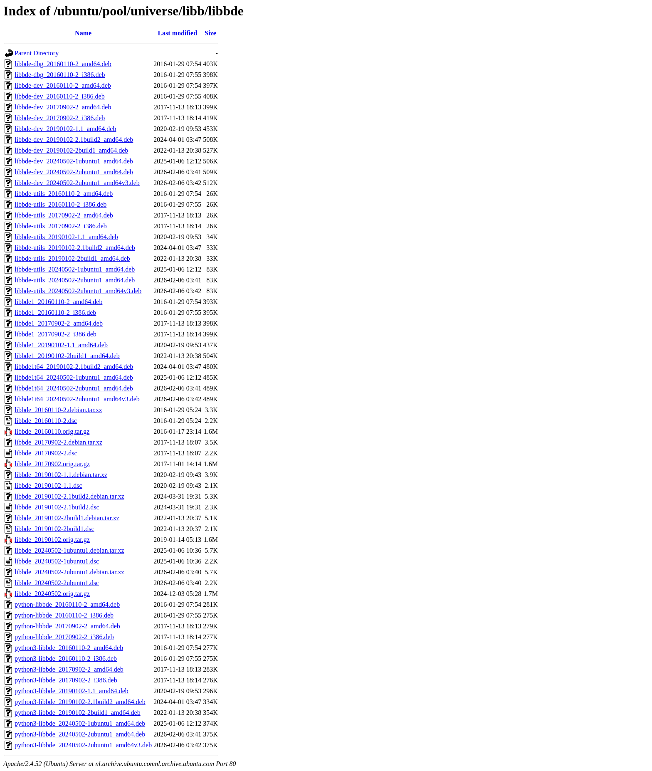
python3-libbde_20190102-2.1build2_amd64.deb (80, 701)
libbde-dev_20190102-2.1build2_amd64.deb (74, 139)
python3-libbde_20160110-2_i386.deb (66, 658)
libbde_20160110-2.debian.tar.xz (58, 409)
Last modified (177, 33)
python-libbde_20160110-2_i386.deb (64, 615)
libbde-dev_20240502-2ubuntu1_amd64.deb (74, 171)
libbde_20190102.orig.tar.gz (52, 539)
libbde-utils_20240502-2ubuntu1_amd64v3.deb (78, 290)
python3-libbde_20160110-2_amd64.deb (69, 647)
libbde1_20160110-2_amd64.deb (58, 301)
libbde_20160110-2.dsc (46, 420)
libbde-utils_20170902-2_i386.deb (61, 226)
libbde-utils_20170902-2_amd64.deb (64, 215)
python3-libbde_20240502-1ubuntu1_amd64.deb (80, 723)
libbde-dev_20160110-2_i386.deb (60, 96)
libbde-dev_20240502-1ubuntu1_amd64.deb (74, 161)
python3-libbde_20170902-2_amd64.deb (69, 669)
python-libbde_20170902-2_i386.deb (64, 636)
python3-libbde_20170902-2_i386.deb (66, 680)
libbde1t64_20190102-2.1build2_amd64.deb (74, 366)
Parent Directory (37, 53)
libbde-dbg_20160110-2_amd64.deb (63, 63)
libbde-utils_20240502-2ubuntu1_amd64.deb (75, 280)
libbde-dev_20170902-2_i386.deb (60, 117)
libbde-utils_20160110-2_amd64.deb (64, 193)
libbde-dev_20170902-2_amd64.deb (63, 107)
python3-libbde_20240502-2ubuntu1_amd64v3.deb (83, 745)
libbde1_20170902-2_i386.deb (55, 334)
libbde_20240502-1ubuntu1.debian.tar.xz (69, 550)
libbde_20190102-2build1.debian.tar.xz (67, 517)
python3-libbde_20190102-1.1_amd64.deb (71, 690)
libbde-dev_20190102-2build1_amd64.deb (71, 150)
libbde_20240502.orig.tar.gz (52, 593)
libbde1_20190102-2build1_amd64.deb (67, 355)
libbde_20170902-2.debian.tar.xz (58, 442)
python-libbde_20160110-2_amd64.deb (67, 604)
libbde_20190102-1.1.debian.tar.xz (61, 474)
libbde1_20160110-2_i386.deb (55, 312)
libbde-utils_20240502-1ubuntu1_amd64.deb (75, 269)
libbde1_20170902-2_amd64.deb (59, 323)
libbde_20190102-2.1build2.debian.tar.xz (69, 496)
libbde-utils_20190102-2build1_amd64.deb (72, 258)
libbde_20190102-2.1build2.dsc (57, 507)
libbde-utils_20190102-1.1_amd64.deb (66, 236)
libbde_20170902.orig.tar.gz (52, 463)
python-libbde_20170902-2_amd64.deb (67, 626)
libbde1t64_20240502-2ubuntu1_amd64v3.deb (77, 399)
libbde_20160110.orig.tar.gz (52, 431)
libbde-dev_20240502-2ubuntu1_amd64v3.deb (77, 182)
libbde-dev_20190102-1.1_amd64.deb (65, 128)
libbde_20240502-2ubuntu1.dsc (57, 582)
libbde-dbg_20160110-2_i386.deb (60, 74)
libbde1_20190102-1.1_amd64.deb (61, 344)
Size (210, 33)
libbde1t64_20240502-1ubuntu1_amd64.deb (74, 377)
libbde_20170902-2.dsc (46, 453)
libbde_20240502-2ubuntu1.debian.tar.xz (69, 572)
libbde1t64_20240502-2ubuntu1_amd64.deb (74, 388)
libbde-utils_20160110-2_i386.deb (60, 204)
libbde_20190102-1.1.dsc (48, 485)
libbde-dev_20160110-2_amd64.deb (63, 85)
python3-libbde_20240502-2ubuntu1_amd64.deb (80, 734)
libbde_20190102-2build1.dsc (54, 528)
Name (83, 33)
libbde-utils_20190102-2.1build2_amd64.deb (75, 247)
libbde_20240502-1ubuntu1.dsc (57, 561)
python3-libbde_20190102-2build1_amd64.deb (78, 712)
